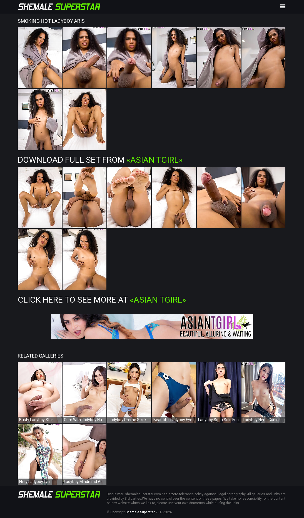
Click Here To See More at (102, 300)
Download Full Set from (100, 160)
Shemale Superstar (140, 512)
